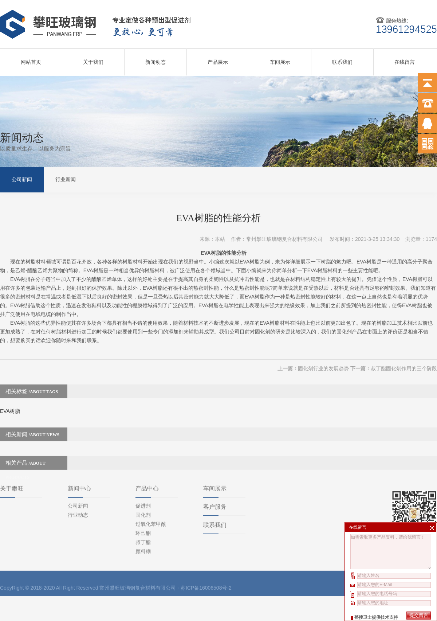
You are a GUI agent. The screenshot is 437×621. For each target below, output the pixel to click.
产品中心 (147, 443)
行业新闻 (65, 178)
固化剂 (143, 470)
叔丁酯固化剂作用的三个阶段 (404, 357)
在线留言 (404, 59)
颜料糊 (143, 506)
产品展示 (218, 59)
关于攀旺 (11, 443)
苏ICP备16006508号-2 (206, 543)
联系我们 (342, 59)
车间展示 (280, 59)
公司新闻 (22, 178)
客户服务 (215, 461)
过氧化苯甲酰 (150, 479)
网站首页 (31, 59)
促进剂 (143, 461)
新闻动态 (155, 59)
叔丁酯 (143, 497)
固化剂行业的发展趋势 (323, 357)
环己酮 (143, 488)
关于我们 (93, 59)
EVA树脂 (10, 400)
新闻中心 (79, 443)
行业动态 (78, 470)
